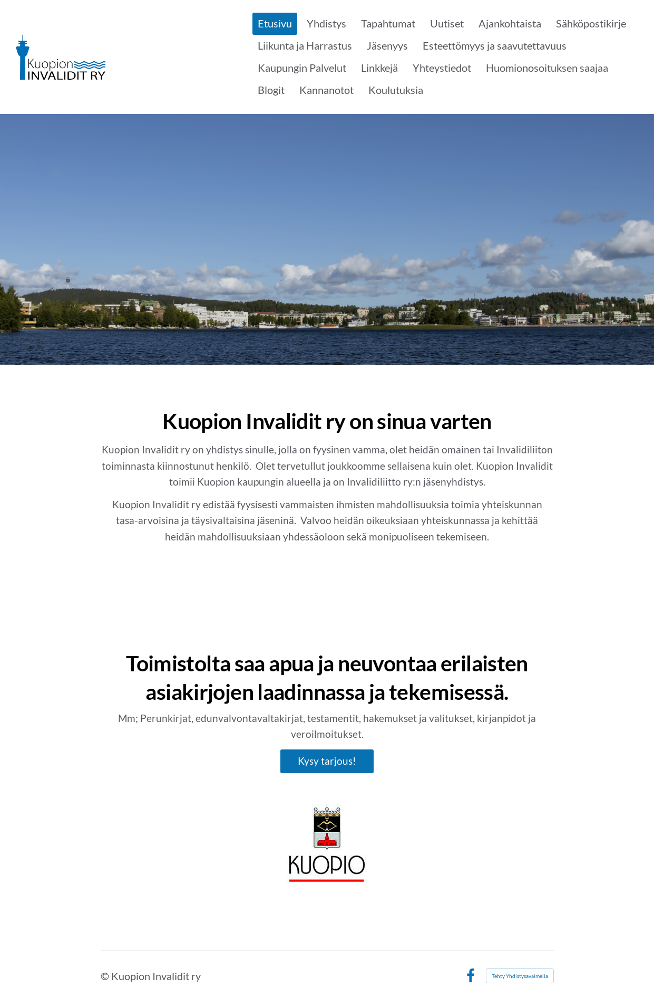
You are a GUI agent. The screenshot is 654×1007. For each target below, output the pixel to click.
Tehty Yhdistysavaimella (520, 976)
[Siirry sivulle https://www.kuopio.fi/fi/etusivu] (327, 845)
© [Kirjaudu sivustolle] (106, 976)
